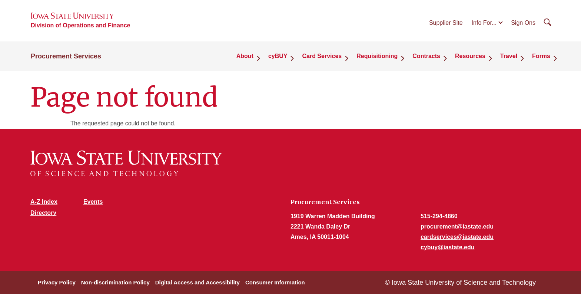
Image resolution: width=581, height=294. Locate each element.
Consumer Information (275, 282)
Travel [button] (508, 56)
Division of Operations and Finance (80, 25)
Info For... (484, 23)
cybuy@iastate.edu (447, 247)
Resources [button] (470, 56)
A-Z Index (43, 202)
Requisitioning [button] (377, 56)
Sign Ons (523, 23)
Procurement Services (66, 56)
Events (93, 202)
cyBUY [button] (278, 56)
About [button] (244, 56)
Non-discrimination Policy (115, 282)
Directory (43, 213)
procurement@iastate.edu (457, 226)
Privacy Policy (57, 282)
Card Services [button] (322, 56)
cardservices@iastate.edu (457, 237)
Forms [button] (541, 56)
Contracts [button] (426, 56)
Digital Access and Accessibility (197, 282)
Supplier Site (446, 23)
